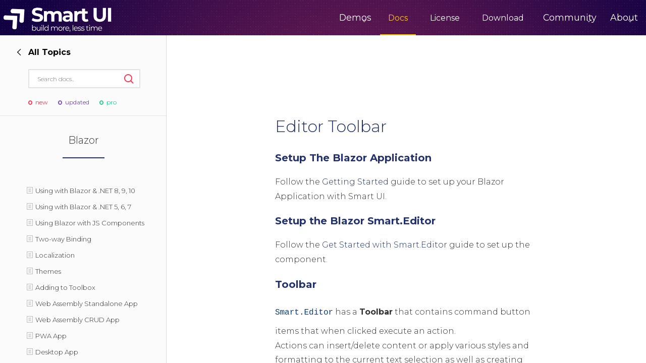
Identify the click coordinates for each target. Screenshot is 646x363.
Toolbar (295, 284)
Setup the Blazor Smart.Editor (355, 221)
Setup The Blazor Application (353, 158)
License (409, 18)
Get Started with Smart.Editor (384, 245)
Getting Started (355, 182)
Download (467, 18)
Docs (362, 18)
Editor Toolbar (331, 126)
